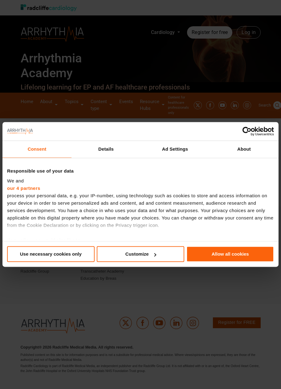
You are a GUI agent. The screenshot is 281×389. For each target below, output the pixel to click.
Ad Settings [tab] (175, 149)
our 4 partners (23, 188)
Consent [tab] (37, 149)
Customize (140, 254)
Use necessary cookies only (51, 254)
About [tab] (244, 149)
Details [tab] (106, 149)
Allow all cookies (230, 254)
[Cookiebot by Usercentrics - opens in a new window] (247, 131)
